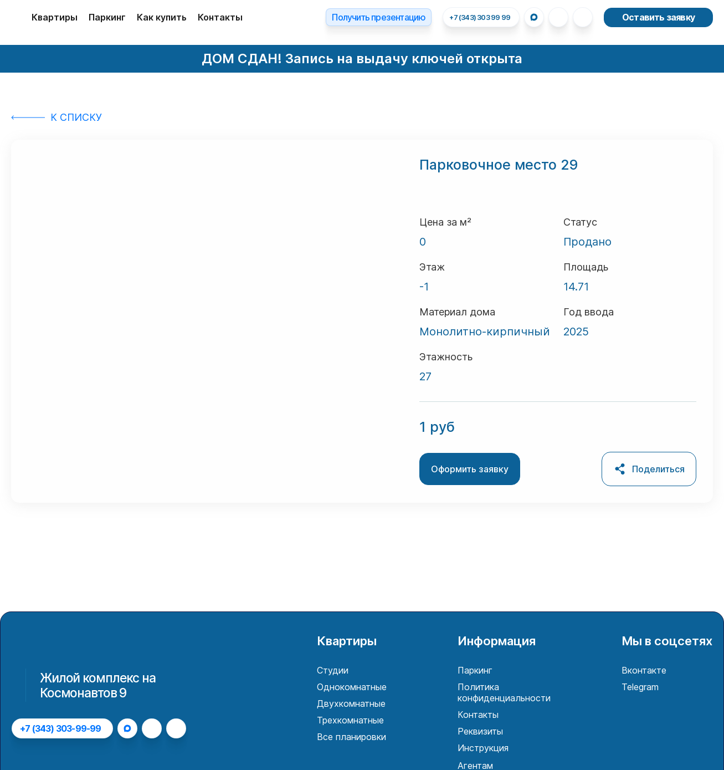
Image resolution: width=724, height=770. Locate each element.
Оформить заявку (470, 469)
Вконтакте (644, 670)
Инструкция (483, 747)
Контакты (220, 17)
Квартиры (55, 17)
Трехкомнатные (350, 720)
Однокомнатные (352, 686)
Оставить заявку (658, 17)
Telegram (640, 686)
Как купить (162, 17)
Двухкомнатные (351, 703)
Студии (332, 670)
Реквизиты (480, 731)
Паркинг (107, 17)
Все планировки (351, 736)
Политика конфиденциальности (504, 692)
